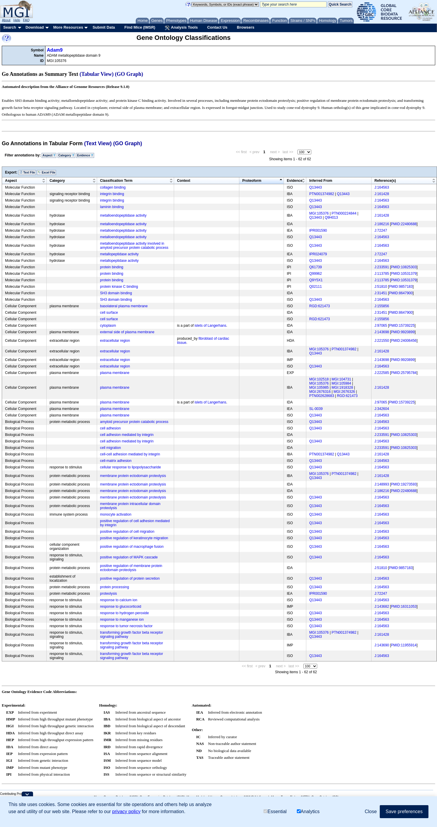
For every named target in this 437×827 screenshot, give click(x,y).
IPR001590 (318, 230)
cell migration (110, 448)
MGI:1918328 (342, 387)
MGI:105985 (319, 387)
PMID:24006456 (404, 341)
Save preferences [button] (404, 811)
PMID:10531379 (404, 274)
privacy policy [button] (126, 811)
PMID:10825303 (404, 267)
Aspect (48, 155)
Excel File (46, 172)
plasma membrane (114, 373)
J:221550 (381, 341)
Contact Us (217, 27)
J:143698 (381, 332)
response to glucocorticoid (120, 606)
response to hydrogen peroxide (124, 613)
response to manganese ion (122, 619)
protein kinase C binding (119, 287)
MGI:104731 (341, 379)
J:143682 (381, 606)
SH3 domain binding (116, 293)
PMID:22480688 (404, 224)
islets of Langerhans (210, 325)
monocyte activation (115, 514)
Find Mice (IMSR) (139, 27)
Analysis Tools (181, 27)
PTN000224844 (344, 213)
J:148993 (381, 484)
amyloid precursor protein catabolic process (134, 422)
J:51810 (380, 287)
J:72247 (380, 230)
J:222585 (381, 373)
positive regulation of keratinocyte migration (134, 538)
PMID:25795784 (404, 373)
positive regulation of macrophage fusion (131, 547)
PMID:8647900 (401, 293)
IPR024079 (318, 254)
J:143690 (381, 645)
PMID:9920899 (403, 332)
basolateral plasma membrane (124, 306)
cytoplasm (108, 325)
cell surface (109, 312)
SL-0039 (316, 409)
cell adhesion (110, 428)
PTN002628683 (321, 396)
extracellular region (115, 341)
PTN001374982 (321, 194)
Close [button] (371, 811)
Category (66, 155)
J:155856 (381, 306)
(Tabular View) (97, 74)
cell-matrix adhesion (116, 461)
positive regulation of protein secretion (130, 578)
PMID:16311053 (404, 606)
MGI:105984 (341, 383)
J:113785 (381, 274)
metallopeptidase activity (119, 254)
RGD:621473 (319, 306)
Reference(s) (385, 181)
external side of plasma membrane (127, 332)
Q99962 (315, 274)
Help (16, 20)
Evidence (85, 155)
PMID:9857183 (401, 287)
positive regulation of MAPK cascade (129, 557)
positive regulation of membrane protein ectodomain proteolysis (131, 568)
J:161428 (381, 194)
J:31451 (380, 293)
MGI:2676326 (344, 392)
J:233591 (381, 267)
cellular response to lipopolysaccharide (130, 467)
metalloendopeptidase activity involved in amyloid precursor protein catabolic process (134, 245)
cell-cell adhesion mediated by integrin (130, 454)
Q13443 (315, 187)
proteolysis (108, 593)
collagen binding (113, 187)
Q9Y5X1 (316, 280)
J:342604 (381, 409)
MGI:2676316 (320, 392)
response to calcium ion (118, 600)
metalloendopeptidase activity (123, 215)
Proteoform (251, 181)
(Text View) (98, 143)
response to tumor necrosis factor (126, 626)
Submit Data (104, 27)
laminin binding (112, 207)
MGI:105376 (319, 213)
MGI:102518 (319, 379)
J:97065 (380, 325)
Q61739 (315, 267)
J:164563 (381, 187)
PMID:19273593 (404, 484)
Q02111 (315, 287)
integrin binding (112, 194)
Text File (27, 172)
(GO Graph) (129, 74)
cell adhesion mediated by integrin (126, 435)
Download (34, 27)
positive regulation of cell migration (127, 531)
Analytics (308, 811)
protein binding (111, 267)
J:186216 (381, 224)
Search (9, 27)
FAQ (26, 20)
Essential (275, 811)
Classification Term (116, 181)
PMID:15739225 (402, 325)
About (6, 20)
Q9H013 (331, 217)
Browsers (245, 27)
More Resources (68, 27)
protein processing (114, 587)
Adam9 (55, 50)
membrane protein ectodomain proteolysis (133, 476)
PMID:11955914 (404, 645)
